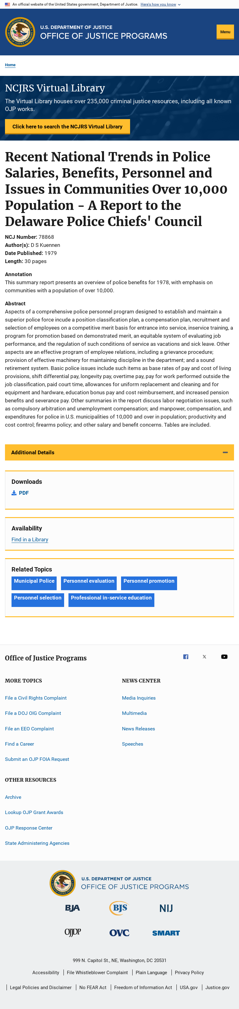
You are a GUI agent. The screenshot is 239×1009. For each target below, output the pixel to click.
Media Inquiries (139, 698)
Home (10, 64)
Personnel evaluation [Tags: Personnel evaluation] (88, 581)
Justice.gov (217, 987)
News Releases (138, 729)
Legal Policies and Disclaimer (41, 987)
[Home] (103, 32)
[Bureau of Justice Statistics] (119, 916)
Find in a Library (30, 539)
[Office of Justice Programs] (20, 32)
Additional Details (32, 452)
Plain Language (151, 972)
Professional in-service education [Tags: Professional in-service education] (111, 598)
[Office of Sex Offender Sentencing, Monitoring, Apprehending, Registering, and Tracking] (166, 937)
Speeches (132, 744)
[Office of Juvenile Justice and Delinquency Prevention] (73, 938)
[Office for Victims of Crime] (119, 937)
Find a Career (19, 744)
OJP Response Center (28, 828)
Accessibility (45, 972)
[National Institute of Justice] (166, 913)
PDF (24, 493)
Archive (13, 797)
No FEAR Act (92, 987)
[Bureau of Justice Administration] (72, 913)
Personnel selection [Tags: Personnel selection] (38, 598)
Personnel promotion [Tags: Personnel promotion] (149, 581)
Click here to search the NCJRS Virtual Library (67, 126)
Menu (225, 32)
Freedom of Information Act (143, 987)
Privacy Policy (189, 972)
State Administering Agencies (37, 843)
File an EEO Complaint (29, 729)
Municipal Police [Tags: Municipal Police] (34, 581)
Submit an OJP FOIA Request (37, 759)
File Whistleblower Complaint (97, 972)
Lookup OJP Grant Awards (34, 812)
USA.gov (189, 987)
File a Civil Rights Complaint (36, 698)
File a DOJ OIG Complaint (33, 713)
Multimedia (134, 713)
